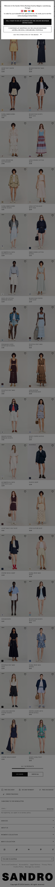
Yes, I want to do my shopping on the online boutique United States (27, 22)
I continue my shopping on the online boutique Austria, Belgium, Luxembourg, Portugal (27, 29)
